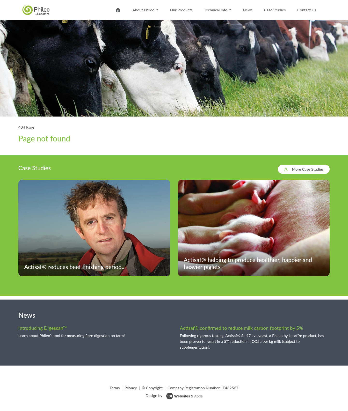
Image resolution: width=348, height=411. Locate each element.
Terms (114, 387)
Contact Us (306, 9)
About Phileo (143, 9)
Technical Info (216, 9)
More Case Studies (308, 169)
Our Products (181, 9)
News (248, 9)
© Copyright (152, 387)
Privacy (130, 387)
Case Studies (275, 9)
